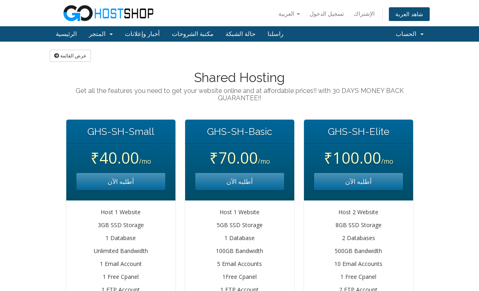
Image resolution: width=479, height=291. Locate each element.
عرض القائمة (70, 55)
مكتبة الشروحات (192, 34)
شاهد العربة (409, 14)
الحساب (410, 34)
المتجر (101, 34)
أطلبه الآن (121, 181)
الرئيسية (66, 34)
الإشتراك (364, 13)
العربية (289, 13)
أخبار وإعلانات (142, 34)
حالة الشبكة (240, 34)
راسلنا (275, 34)
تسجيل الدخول (327, 13)
